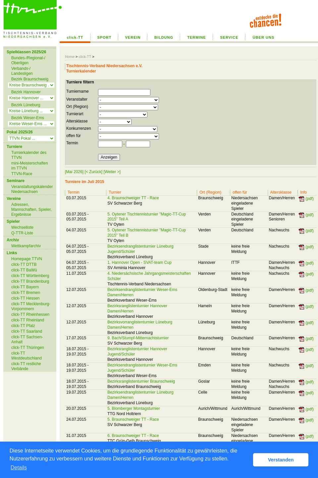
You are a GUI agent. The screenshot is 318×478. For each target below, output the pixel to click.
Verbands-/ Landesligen (22, 71)
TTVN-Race (21, 173)
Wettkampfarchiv (26, 246)
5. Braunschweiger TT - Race (133, 419)
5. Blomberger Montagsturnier (133, 408)
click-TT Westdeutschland (26, 355)
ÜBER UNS (263, 37)
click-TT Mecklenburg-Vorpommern (30, 306)
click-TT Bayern (25, 287)
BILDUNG (163, 37)
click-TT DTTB (23, 264)
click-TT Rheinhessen (30, 314)
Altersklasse (77, 121)
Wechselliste (22, 227)
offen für (73, 135)
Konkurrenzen (78, 128)
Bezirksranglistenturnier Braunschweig (141, 381)
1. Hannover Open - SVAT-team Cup (139, 262)
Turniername (77, 91)
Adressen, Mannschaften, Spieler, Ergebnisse (31, 209)
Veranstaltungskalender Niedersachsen (32, 189)
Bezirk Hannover (26, 92)
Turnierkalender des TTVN (28, 155)
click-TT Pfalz (23, 325)
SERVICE (229, 37)
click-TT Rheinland (27, 320)
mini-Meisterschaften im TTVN (29, 165)
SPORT (104, 37)
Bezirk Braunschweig (29, 79)
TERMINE (196, 37)
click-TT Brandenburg (30, 281)
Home (70, 57)
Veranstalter (76, 99)
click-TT (75, 37)
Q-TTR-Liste (22, 233)
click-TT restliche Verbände (26, 366)
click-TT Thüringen (27, 347)
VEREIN (133, 37)
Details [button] (19, 467)
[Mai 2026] (74, 171)
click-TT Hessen (25, 298)
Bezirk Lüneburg (25, 105)
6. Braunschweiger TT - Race (133, 435)
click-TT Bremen (25, 292)
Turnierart (74, 114)
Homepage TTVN (26, 259)
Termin (72, 143)
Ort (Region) (77, 106)
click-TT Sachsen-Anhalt (27, 339)
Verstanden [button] (281, 459)
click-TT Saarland (26, 331)
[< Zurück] (93, 171)
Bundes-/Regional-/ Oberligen (28, 60)
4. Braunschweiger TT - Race (133, 198)
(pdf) (309, 198)
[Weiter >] (111, 171)
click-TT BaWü (24, 270)
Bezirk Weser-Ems (27, 118)
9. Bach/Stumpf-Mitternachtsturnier (138, 338)
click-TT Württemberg (30, 275)
